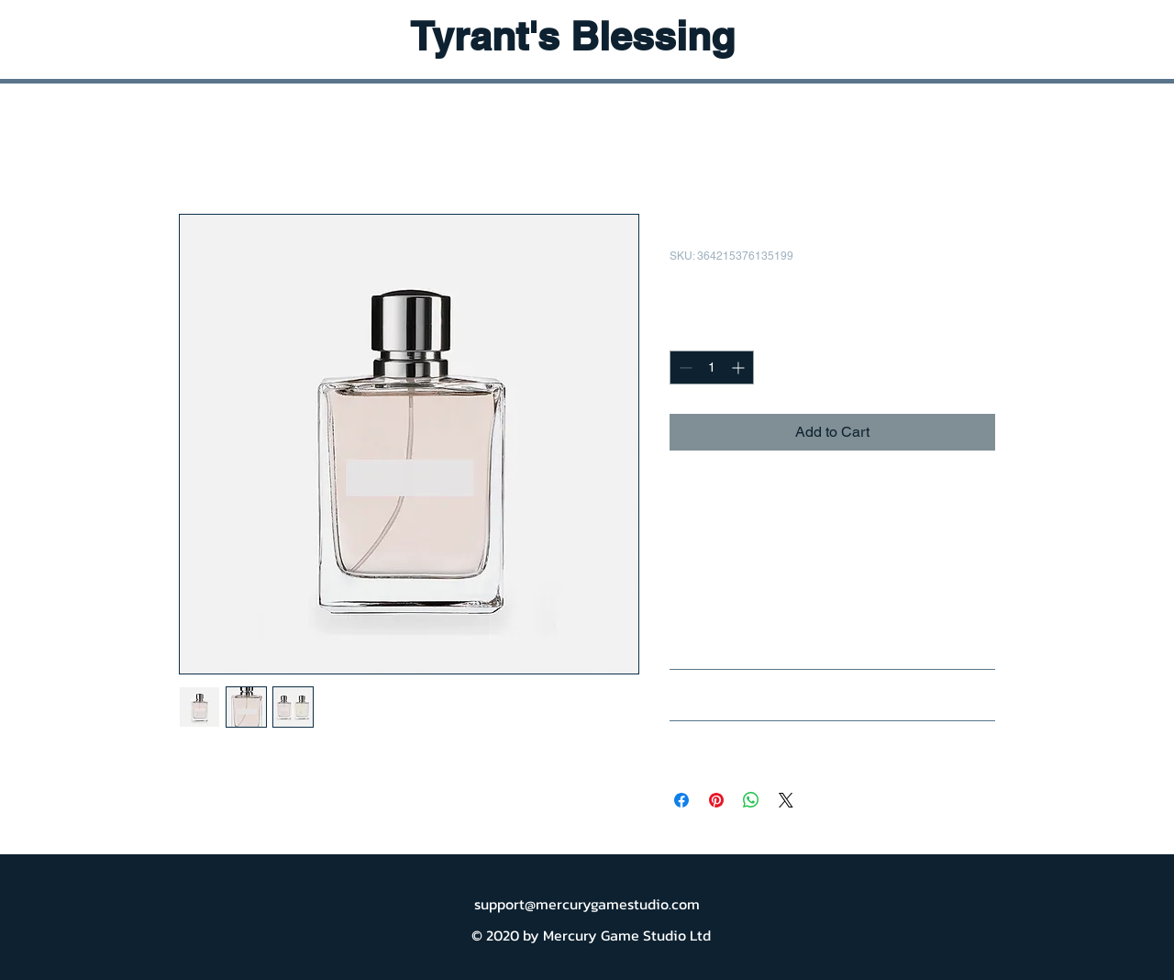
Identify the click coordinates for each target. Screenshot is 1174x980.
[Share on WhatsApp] (751, 800)
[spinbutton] (711, 367)
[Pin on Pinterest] (716, 800)
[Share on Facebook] (681, 800)
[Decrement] (683, 367)
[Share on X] (786, 800)
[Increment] (739, 367)
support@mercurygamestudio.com (587, 904)
